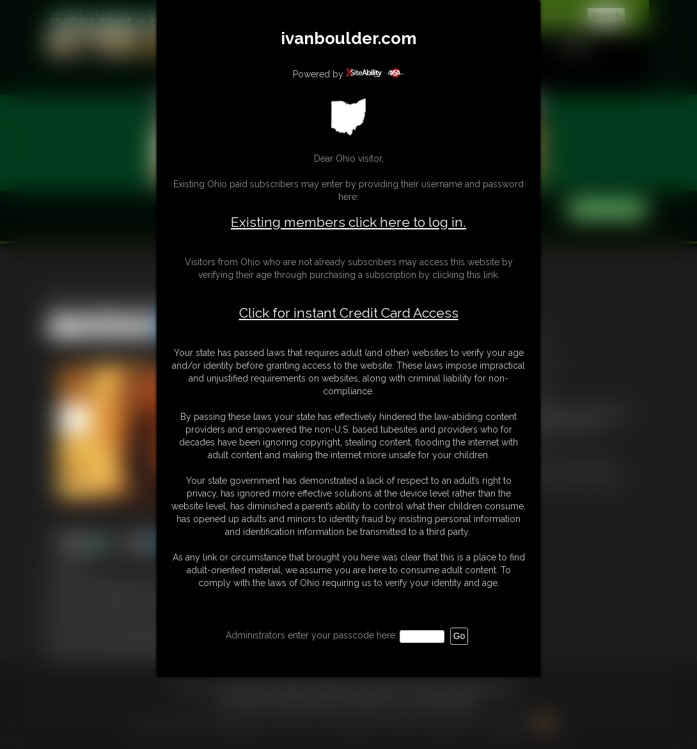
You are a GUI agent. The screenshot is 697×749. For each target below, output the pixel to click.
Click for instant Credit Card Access (348, 313)
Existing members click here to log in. (348, 222)
